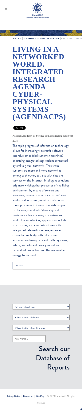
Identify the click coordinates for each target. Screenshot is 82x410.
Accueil (17, 38)
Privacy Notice (13, 396)
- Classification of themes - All (41, 38)
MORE (19, 265)
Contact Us (28, 396)
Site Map (40, 396)
